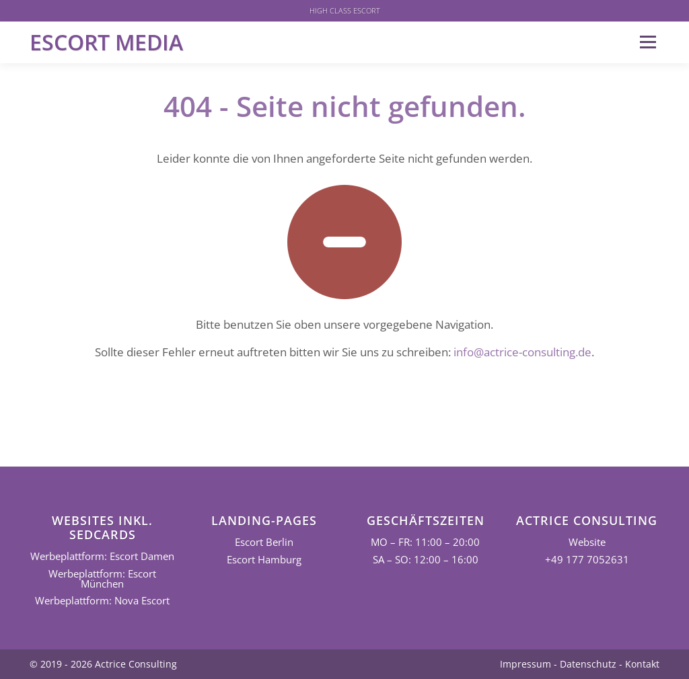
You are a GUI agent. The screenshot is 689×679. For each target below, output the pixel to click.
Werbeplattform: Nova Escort (102, 601)
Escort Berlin (264, 542)
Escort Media (106, 42)
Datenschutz (588, 663)
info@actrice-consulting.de (522, 352)
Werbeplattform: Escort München (102, 579)
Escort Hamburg (264, 560)
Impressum (525, 663)
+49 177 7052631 (587, 560)
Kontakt (642, 663)
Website (587, 542)
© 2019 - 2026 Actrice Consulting (103, 663)
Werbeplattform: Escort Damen (102, 556)
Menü (647, 42)
